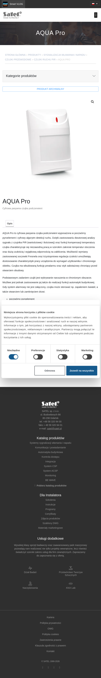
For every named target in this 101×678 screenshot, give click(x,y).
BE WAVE (50, 480)
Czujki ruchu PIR (45, 59)
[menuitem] (94, 4)
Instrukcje (51, 504)
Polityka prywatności (50, 623)
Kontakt (50, 651)
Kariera (50, 617)
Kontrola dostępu (50, 456)
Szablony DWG (51, 523)
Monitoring (50, 475)
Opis (9, 223)
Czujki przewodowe (18, 59)
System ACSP (50, 470)
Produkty (34, 55)
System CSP (50, 466)
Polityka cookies (50, 634)
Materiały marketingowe (50, 528)
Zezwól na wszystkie (82, 370)
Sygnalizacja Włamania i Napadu (64, 55)
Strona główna (15, 55)
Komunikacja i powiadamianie (50, 447)
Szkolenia (50, 500)
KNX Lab (70, 588)
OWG (50, 628)
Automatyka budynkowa (50, 452)
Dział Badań (30, 572)
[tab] (10, 223)
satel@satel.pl (54, 428)
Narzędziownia (30, 588)
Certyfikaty (50, 514)
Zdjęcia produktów (50, 518)
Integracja (50, 461)
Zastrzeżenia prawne (50, 640)
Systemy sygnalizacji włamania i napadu (50, 443)
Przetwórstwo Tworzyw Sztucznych (71, 573)
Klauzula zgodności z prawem (50, 645)
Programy (50, 509)
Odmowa (49, 370)
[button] (96, 15)
